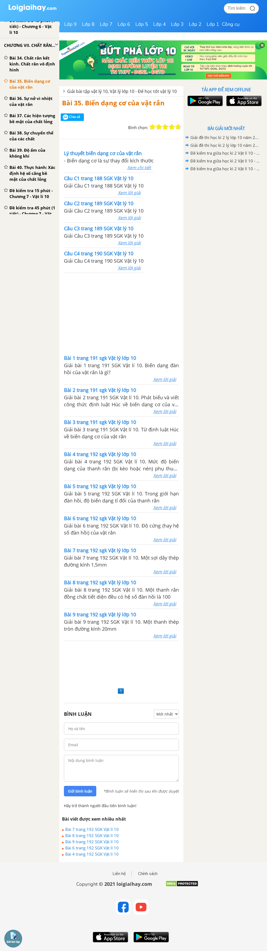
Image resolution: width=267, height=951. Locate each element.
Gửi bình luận (80, 791)
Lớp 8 (88, 24)
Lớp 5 (141, 24)
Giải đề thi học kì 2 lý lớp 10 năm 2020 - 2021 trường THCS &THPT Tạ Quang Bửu (225, 145)
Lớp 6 (124, 24)
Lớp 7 (106, 24)
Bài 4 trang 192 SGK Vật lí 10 (92, 854)
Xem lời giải (129, 193)
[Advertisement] (121, 313)
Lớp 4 (159, 24)
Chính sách (148, 874)
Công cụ (230, 24)
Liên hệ (119, 874)
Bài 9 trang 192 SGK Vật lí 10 (92, 841)
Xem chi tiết (139, 168)
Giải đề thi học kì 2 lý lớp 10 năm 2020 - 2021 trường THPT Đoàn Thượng (225, 137)
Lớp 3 (177, 24)
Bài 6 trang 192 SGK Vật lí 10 (92, 848)
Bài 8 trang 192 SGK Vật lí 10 (92, 835)
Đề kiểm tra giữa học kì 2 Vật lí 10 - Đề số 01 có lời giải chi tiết (225, 168)
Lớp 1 (213, 24)
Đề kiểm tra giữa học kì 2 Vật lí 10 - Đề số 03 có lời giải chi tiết (225, 153)
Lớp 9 (70, 24)
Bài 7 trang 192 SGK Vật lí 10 (92, 829)
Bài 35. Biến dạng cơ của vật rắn (113, 102)
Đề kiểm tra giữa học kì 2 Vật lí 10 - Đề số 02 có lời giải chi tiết (225, 161)
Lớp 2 (195, 24)
